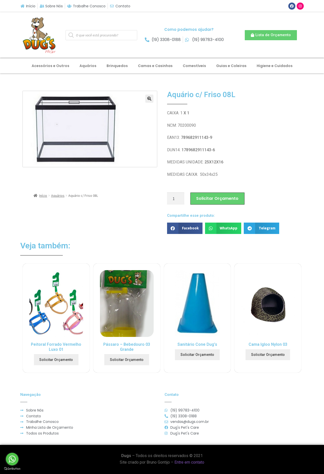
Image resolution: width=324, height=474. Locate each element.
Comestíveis (194, 65)
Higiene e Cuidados (275, 65)
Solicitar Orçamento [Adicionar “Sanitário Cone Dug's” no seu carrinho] (197, 355)
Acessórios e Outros (50, 65)
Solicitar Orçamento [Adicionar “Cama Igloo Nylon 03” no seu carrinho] (268, 355)
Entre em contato (189, 462)
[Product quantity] (175, 198)
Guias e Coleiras (231, 65)
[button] (270, 35)
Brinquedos (117, 65)
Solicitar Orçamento (217, 198)
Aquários (87, 65)
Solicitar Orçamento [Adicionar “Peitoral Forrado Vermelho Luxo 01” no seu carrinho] (56, 360)
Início (43, 195)
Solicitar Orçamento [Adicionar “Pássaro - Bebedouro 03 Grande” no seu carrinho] (127, 360)
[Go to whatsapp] (12, 459)
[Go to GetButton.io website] (12, 468)
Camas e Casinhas (155, 65)
